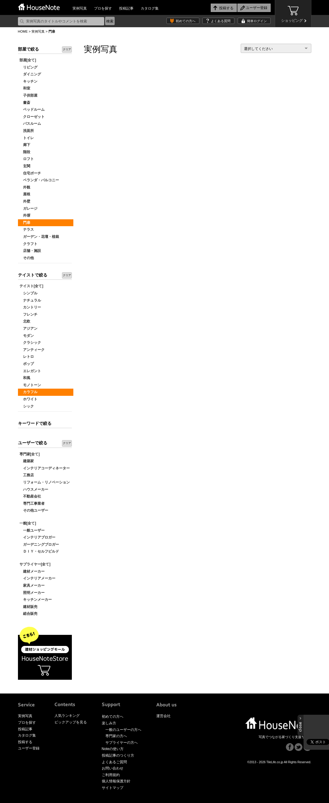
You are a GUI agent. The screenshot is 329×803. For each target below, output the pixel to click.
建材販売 (28, 607)
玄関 (24, 166)
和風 (24, 378)
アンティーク (32, 350)
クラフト (28, 244)
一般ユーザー (32, 530)
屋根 (24, 194)
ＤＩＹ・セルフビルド (39, 551)
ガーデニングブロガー (39, 544)
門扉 (24, 222)
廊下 (24, 145)
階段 (24, 152)
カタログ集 (150, 8)
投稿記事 (126, 8)
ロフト (26, 159)
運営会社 (163, 716)
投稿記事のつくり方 (118, 755)
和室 (24, 88)
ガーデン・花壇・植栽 (39, 237)
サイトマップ (112, 788)
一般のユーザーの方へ (123, 730)
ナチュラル (30, 300)
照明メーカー (32, 593)
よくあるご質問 (114, 762)
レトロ (26, 357)
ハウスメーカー (33, 489)
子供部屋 (28, 95)
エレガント (30, 371)
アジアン (28, 328)
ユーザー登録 (29, 748)
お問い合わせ (112, 768)
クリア (67, 49)
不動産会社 (30, 496)
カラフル (28, 392)
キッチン (28, 81)
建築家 (26, 461)
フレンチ (28, 314)
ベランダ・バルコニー (39, 180)
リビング (28, 67)
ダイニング (30, 74)
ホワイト (28, 399)
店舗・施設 (30, 251)
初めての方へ (185, 21)
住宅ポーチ (30, 173)
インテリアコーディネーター (44, 468)
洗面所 (26, 131)
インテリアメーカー (37, 578)
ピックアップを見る (70, 722)
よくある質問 (221, 21)
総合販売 (28, 614)
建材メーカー (32, 571)
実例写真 (79, 8)
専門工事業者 (32, 503)
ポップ (26, 364)
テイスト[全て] (31, 286)
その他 (26, 258)
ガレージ (28, 208)
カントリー (30, 307)
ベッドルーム (32, 109)
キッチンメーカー (35, 599)
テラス (26, 229)
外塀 (24, 215)
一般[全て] (27, 523)
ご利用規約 (111, 775)
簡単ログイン (257, 21)
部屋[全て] (27, 60)
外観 (24, 187)
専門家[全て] (29, 454)
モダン (26, 336)
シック (26, 406)
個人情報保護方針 (116, 781)
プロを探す (103, 8)
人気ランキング (67, 716)
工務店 (26, 475)
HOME (23, 31)
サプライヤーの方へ (121, 742)
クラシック (30, 342)
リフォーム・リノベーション (44, 482)
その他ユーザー (33, 510)
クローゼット (32, 117)
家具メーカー (32, 585)
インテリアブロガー (37, 537)
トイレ (26, 138)
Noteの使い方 (113, 749)
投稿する (25, 742)
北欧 (24, 321)
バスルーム (30, 123)
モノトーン (30, 385)
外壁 (24, 201)
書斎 (24, 103)
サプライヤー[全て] (35, 564)
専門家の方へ (116, 736)
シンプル (28, 293)
